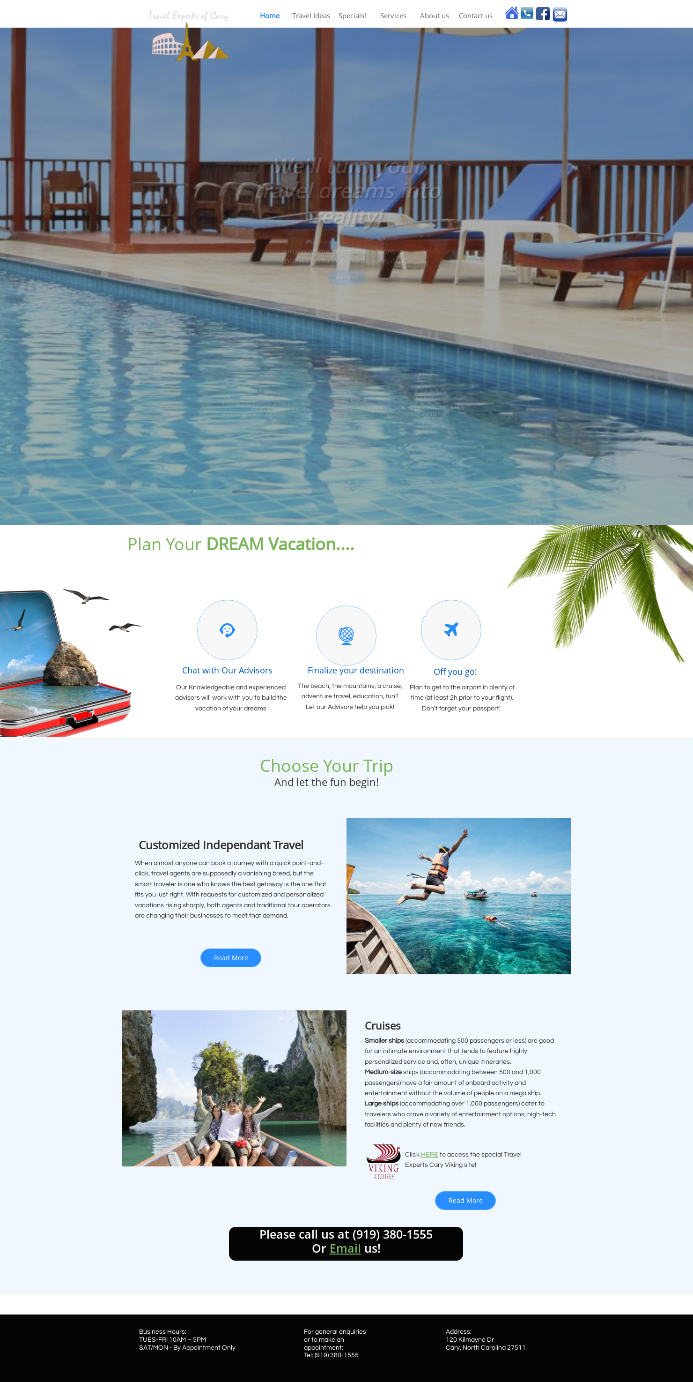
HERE (429, 1154)
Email (345, 1248)
